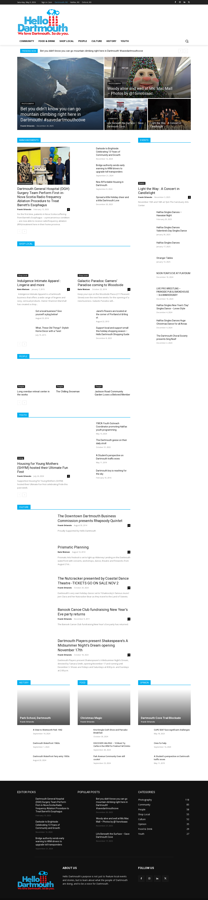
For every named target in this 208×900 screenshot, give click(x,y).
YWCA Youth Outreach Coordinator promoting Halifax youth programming (111, 426)
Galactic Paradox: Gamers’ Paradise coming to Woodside (100, 283)
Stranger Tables (164, 258)
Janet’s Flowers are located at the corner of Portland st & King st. (112, 314)
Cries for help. (160, 743)
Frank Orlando (24, 209)
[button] (187, 41)
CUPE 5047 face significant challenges (172, 730)
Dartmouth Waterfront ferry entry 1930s (51, 756)
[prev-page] (19, 231)
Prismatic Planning (73, 547)
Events (154, 119)
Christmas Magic (91, 718)
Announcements (25, 183)
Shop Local (22, 275)
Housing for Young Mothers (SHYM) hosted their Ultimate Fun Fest (42, 468)
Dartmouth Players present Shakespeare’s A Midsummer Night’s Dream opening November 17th (93, 645)
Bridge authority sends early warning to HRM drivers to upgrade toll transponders (110, 168)
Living (20, 458)
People (21, 386)
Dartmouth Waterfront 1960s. (46, 743)
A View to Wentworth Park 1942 (47, 730)
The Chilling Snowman (68, 391)
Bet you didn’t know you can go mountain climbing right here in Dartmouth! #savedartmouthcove (91, 50)
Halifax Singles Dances (168, 242)
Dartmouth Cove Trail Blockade (161, 718)
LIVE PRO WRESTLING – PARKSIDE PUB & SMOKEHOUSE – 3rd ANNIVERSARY (172, 291)
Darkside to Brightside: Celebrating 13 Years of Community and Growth (108, 151)
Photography (28, 104)
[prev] (181, 51)
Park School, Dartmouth (35, 718)
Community (113, 119)
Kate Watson (23, 289)
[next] (186, 51)
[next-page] (24, 231)
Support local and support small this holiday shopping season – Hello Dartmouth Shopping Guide (112, 331)
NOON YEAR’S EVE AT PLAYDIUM (173, 273)
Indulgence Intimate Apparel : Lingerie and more (39, 283)
